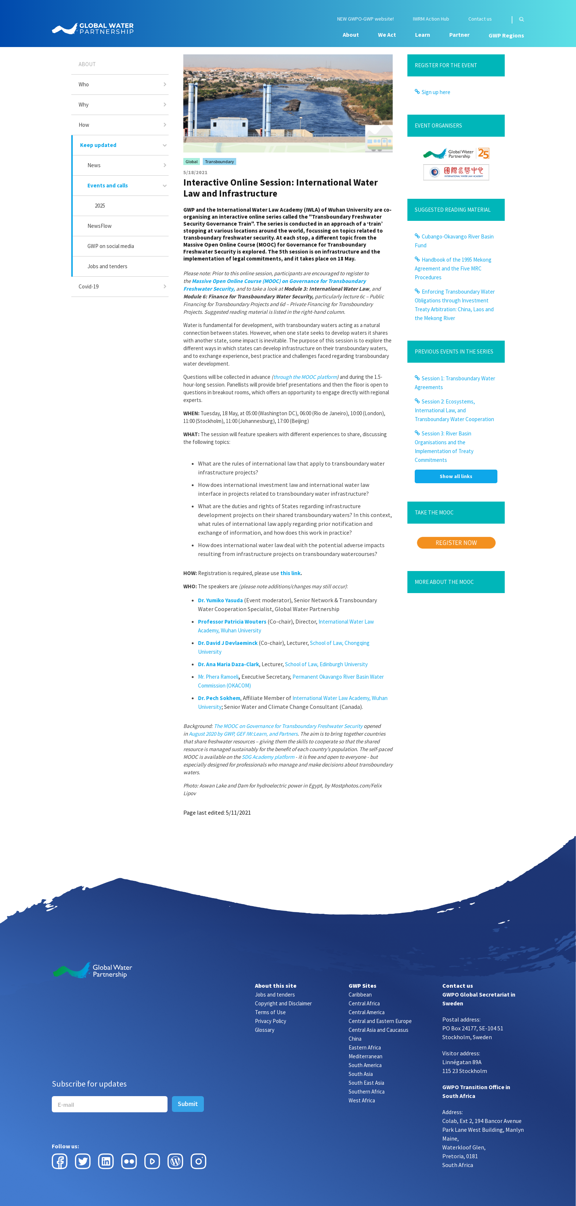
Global (192, 161)
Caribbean (360, 994)
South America (365, 1065)
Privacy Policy (270, 1020)
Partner (459, 34)
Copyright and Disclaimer (283, 1003)
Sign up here (436, 92)
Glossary (264, 1029)
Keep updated (98, 144)
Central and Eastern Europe (380, 1020)
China (355, 1038)
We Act (387, 34)
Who (84, 84)
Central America (367, 1012)
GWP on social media (110, 246)
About (351, 34)
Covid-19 (88, 286)
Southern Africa (367, 1091)
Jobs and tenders (107, 266)
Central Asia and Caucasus (378, 1029)
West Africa (362, 1100)
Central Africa (364, 1003)
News (94, 165)
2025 (100, 205)
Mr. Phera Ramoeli (218, 676)
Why (84, 104)
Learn (422, 34)
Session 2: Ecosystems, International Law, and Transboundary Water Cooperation (454, 410)
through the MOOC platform (305, 376)
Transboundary (219, 161)
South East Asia (366, 1082)
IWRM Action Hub (431, 19)
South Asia (361, 1073)
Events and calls (107, 185)
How (84, 124)
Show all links (456, 476)
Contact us (480, 19)
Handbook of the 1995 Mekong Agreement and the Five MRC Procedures (453, 268)
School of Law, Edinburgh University (326, 664)
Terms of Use (270, 1012)
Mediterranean (365, 1056)
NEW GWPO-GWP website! (365, 19)
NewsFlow (99, 225)
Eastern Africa (365, 1047)
